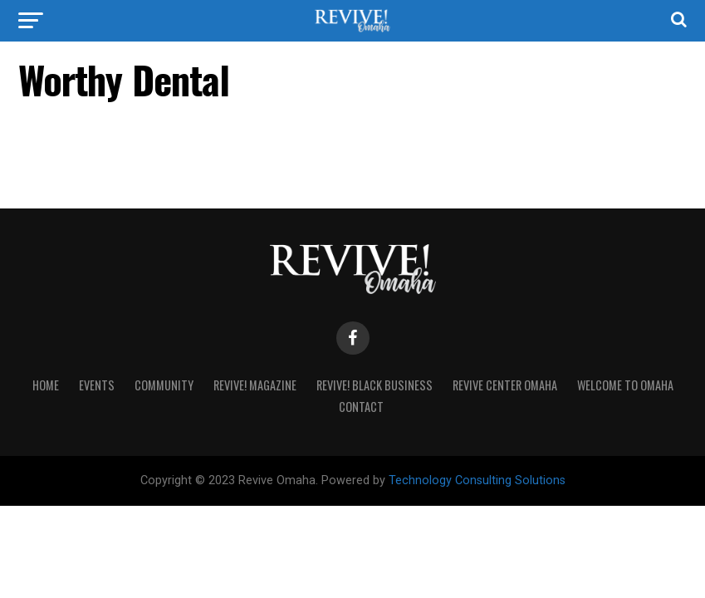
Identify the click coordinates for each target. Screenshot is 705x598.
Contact (361, 406)
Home (45, 385)
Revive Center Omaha (505, 385)
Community (164, 385)
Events (97, 385)
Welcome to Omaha (625, 385)
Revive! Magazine (254, 385)
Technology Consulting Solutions (477, 480)
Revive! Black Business (374, 385)
